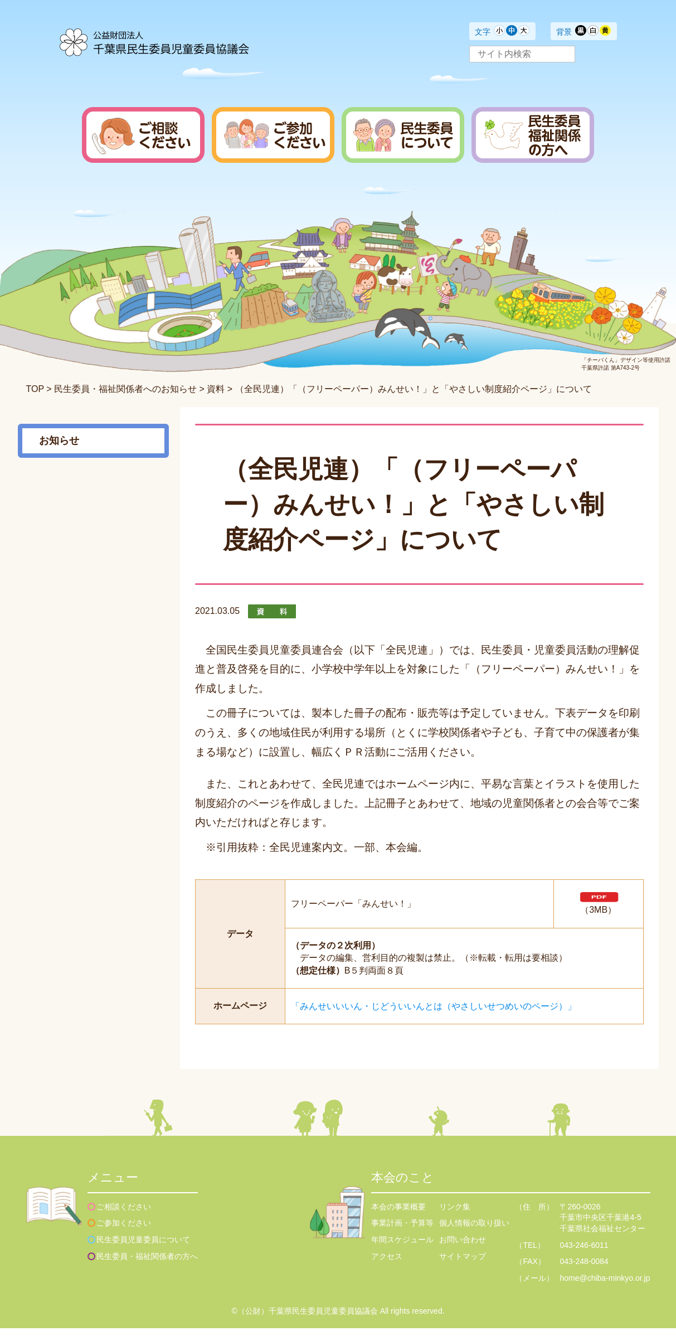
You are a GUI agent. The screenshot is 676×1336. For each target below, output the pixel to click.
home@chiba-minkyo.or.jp (605, 1285)
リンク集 (454, 1214)
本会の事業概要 (398, 1214)
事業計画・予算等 (402, 1230)
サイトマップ (462, 1264)
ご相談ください (123, 1214)
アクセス (386, 1264)
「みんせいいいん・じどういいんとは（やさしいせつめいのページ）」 (433, 1014)
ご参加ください (123, 1230)
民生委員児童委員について (143, 1247)
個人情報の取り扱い (474, 1230)
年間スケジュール (402, 1247)
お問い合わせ (462, 1247)
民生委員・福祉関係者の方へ (147, 1264)
